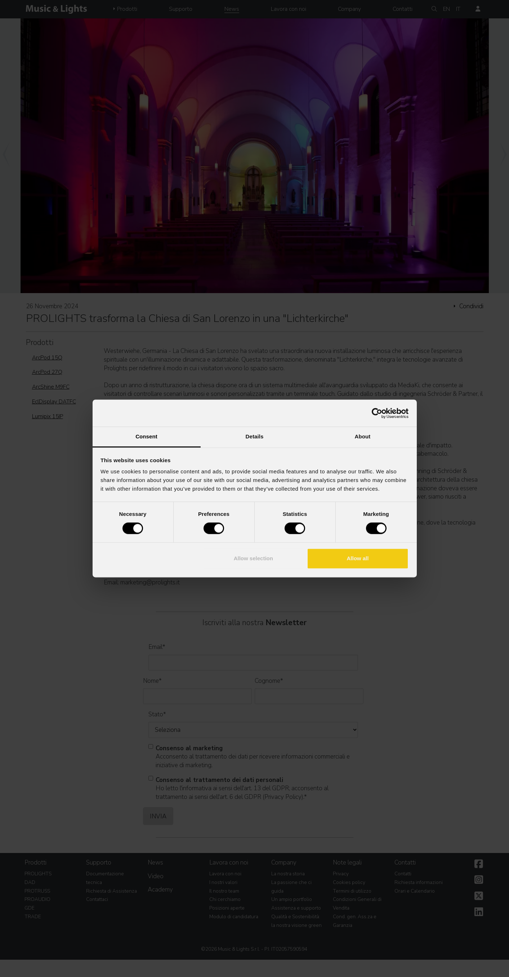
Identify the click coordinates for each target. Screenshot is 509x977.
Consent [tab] (146, 436)
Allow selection (253, 558)
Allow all (358, 558)
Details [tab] (255, 436)
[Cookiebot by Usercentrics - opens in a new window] (376, 413)
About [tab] (363, 436)
